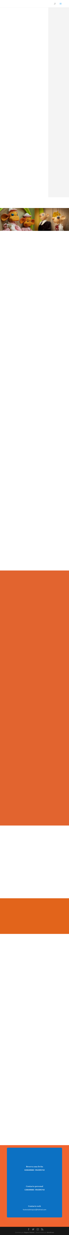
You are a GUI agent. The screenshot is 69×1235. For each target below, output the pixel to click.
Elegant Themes (29, 1232)
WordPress (50, 1232)
